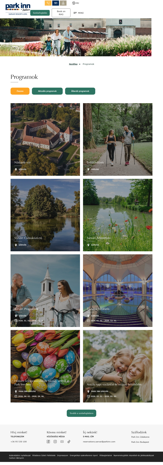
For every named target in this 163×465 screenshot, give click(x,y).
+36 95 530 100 (19, 438)
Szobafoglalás (113, 11)
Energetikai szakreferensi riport (84, 452)
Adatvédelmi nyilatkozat (20, 452)
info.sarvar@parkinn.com (129, 2)
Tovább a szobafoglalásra (81, 411)
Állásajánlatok (105, 452)
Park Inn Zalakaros (141, 433)
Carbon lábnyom (16, 454)
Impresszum (62, 452)
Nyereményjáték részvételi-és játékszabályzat (134, 452)
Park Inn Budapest (140, 438)
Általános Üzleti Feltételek (43, 452)
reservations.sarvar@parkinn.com (100, 438)
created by (144, 462)
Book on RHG (134, 11)
